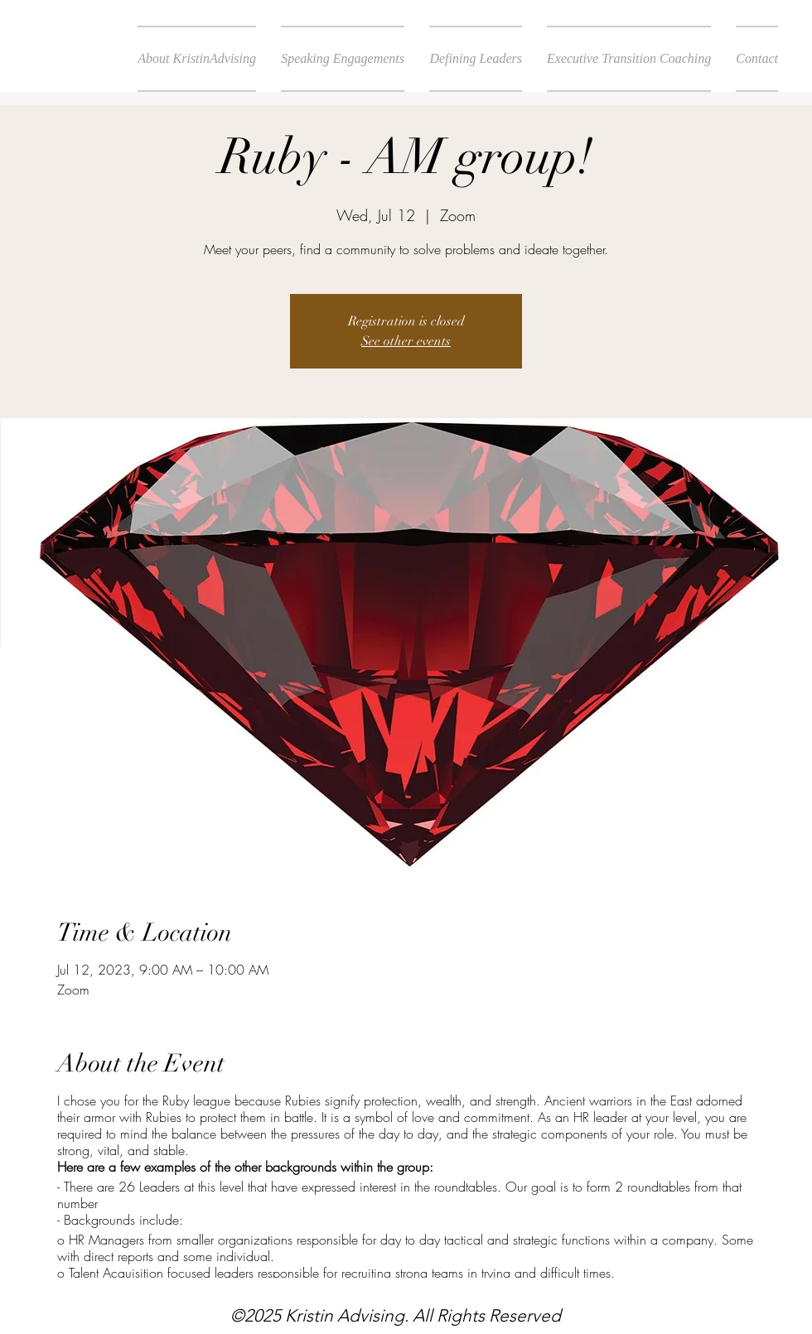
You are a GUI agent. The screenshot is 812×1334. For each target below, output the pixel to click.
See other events (406, 341)
